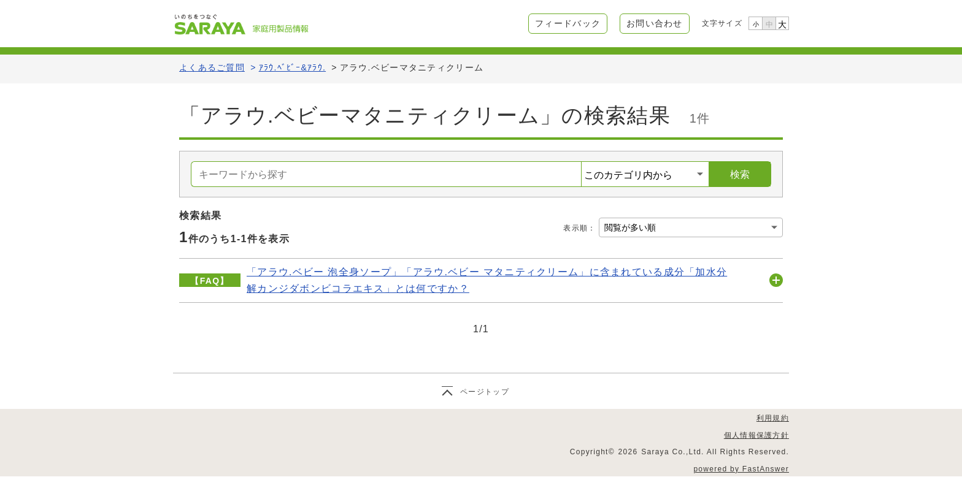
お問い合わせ (654, 23)
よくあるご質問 (212, 67)
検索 (740, 174)
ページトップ (484, 391)
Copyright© (592, 452)
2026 (628, 452)
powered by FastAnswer (741, 469)
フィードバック (568, 23)
